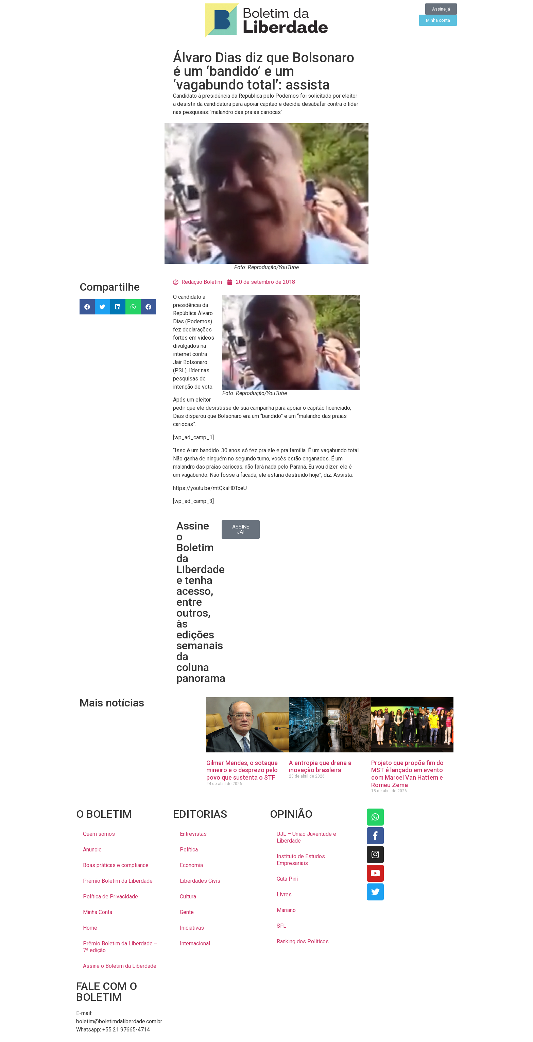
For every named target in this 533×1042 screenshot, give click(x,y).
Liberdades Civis (200, 881)
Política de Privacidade (110, 896)
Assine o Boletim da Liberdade (119, 966)
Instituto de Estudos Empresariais (301, 859)
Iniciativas (192, 928)
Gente (187, 912)
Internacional (195, 943)
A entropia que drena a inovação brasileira (320, 766)
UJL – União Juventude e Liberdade (306, 837)
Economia (191, 865)
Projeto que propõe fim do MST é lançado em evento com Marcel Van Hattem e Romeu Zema (407, 773)
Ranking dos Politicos (303, 941)
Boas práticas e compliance (116, 865)
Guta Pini (287, 879)
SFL (281, 926)
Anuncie (92, 849)
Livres (284, 894)
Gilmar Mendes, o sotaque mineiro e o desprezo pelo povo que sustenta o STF (242, 770)
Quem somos (99, 834)
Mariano (286, 910)
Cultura (188, 896)
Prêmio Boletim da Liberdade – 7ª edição (120, 947)
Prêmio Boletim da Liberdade (118, 881)
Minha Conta (97, 912)
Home (90, 928)
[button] (87, 306)
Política (189, 849)
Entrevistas (193, 834)
